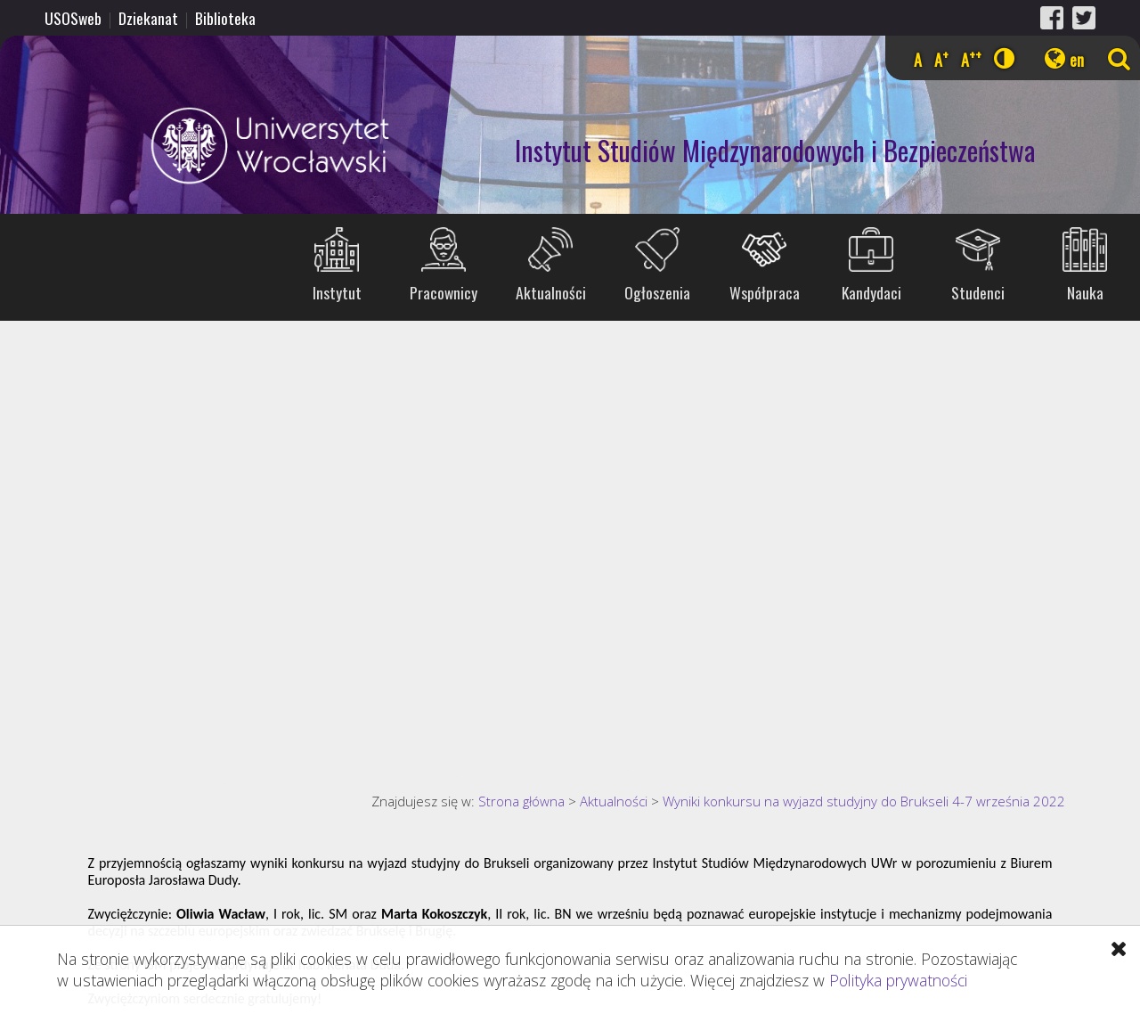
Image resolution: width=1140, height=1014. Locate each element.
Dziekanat (148, 17)
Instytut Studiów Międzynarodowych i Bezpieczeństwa (775, 150)
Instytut (337, 292)
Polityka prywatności (898, 980)
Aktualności (551, 292)
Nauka (1085, 292)
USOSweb (73, 17)
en (1077, 59)
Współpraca (764, 292)
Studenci (978, 292)
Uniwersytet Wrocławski (199, 145)
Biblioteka (225, 17)
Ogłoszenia (657, 292)
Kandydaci (871, 292)
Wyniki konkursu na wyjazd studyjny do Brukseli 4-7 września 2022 (864, 801)
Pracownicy (443, 292)
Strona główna (521, 801)
